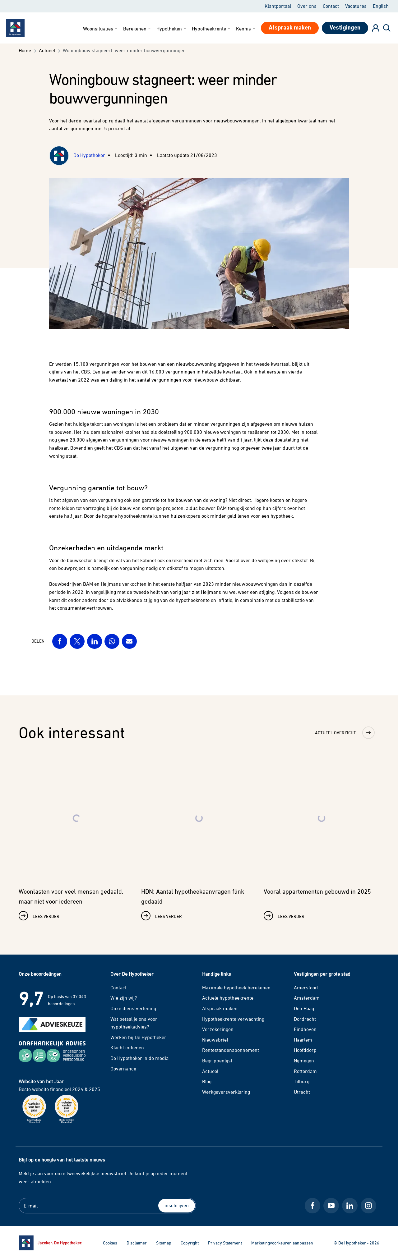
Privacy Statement (225, 1242)
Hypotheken (171, 28)
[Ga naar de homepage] (50, 1243)
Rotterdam (305, 1071)
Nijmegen (304, 1060)
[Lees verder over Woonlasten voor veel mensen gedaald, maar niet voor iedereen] (76, 839)
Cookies (110, 1242)
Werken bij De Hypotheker (138, 1037)
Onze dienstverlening (133, 1008)
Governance (123, 1068)
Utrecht (302, 1092)
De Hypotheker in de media (139, 1058)
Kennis (246, 28)
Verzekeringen (218, 1029)
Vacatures (356, 6)
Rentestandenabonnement (230, 1050)
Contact (331, 6)
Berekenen (137, 28)
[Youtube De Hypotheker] (331, 1205)
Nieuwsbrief (215, 1039)
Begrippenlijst (217, 1060)
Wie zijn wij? (123, 998)
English (381, 6)
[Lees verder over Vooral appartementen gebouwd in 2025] (321, 839)
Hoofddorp (305, 1050)
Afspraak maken (220, 1008)
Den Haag (304, 1008)
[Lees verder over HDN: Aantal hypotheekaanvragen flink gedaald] (199, 839)
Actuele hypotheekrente (227, 998)
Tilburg (301, 1081)
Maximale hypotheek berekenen (236, 987)
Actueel (210, 1071)
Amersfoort (306, 987)
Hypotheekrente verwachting (233, 1019)
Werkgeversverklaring (226, 1092)
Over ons (307, 6)
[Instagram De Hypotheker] (368, 1205)
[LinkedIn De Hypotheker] (350, 1205)
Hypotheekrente (211, 28)
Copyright (190, 1242)
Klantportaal (278, 6)
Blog (206, 1081)
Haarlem (303, 1039)
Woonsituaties (100, 28)
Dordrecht (305, 1019)
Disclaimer (137, 1242)
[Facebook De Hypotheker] (312, 1205)
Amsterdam (307, 998)
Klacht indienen (127, 1047)
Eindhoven (305, 1029)
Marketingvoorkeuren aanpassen (282, 1242)
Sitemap (163, 1242)
